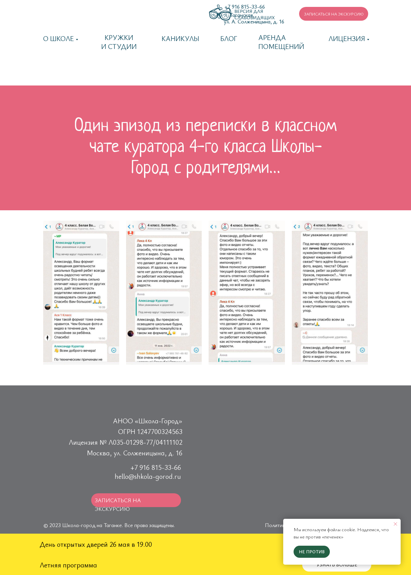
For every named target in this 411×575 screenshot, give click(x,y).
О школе (58, 38)
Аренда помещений (281, 42)
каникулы (180, 38)
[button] (333, 14)
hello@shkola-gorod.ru (148, 476)
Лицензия (346, 38)
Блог (228, 38)
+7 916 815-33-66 (156, 467)
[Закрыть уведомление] (395, 524)
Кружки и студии (119, 42)
